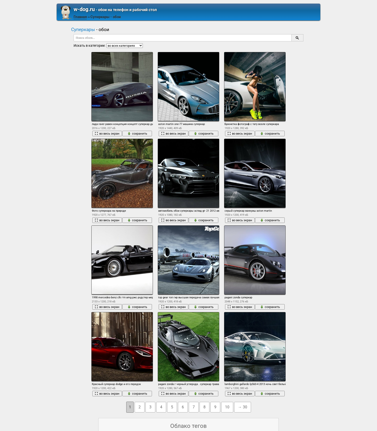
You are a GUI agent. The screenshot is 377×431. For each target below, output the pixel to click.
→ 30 (242, 407)
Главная (80, 17)
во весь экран (107, 133)
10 (227, 407)
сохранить (137, 133)
